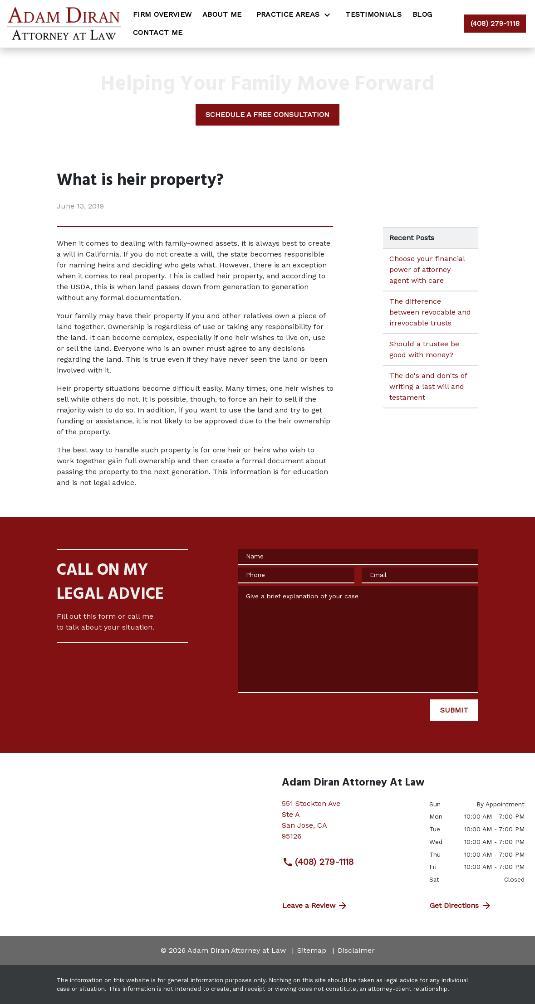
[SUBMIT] (454, 710)
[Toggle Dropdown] (330, 14)
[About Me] (222, 14)
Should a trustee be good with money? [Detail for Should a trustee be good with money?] (424, 349)
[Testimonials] (373, 14)
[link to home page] (64, 24)
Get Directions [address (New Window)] (461, 905)
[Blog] (422, 14)
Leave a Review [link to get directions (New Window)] (315, 905)
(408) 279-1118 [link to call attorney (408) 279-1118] (318, 862)
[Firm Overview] (162, 14)
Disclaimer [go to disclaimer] (356, 950)
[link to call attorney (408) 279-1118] (495, 24)
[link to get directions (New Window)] (349, 823)
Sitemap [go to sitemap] (311, 950)
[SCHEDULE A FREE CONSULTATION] (267, 115)
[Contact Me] (157, 33)
